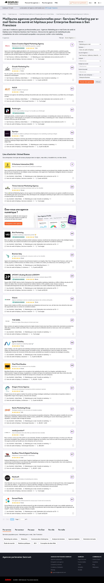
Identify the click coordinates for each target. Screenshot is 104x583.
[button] (90, 3)
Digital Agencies (12, 14)
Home (4, 14)
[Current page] (21, 519)
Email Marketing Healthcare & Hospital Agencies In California (72, 14)
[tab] (7, 530)
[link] (47, 3)
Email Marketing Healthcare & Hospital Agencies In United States (37, 14)
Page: (17, 519)
